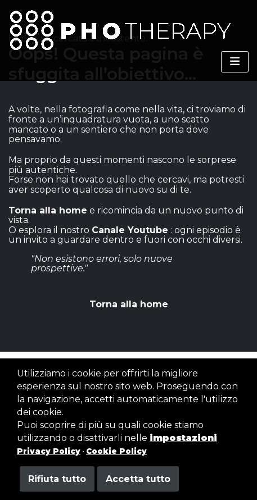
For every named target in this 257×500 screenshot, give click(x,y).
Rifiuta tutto (57, 479)
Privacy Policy (48, 451)
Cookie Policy (116, 451)
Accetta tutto (138, 479)
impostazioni (183, 438)
